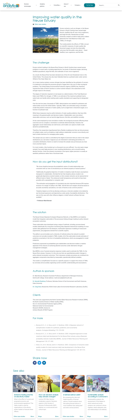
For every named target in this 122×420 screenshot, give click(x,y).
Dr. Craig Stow (37, 287)
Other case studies (40, 24)
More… (33, 416)
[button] (35, 363)
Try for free (89, 5)
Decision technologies (30, 5)
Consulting (57, 5)
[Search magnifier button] (119, 5)
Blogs (40, 416)
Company (78, 5)
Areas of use (68, 5)
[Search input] (107, 5)
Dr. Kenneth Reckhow (39, 281)
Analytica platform (45, 5)
